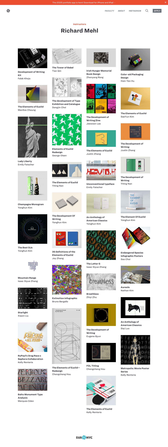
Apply (157, 11)
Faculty (109, 11)
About (121, 11)
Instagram (135, 11)
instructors (79, 24)
